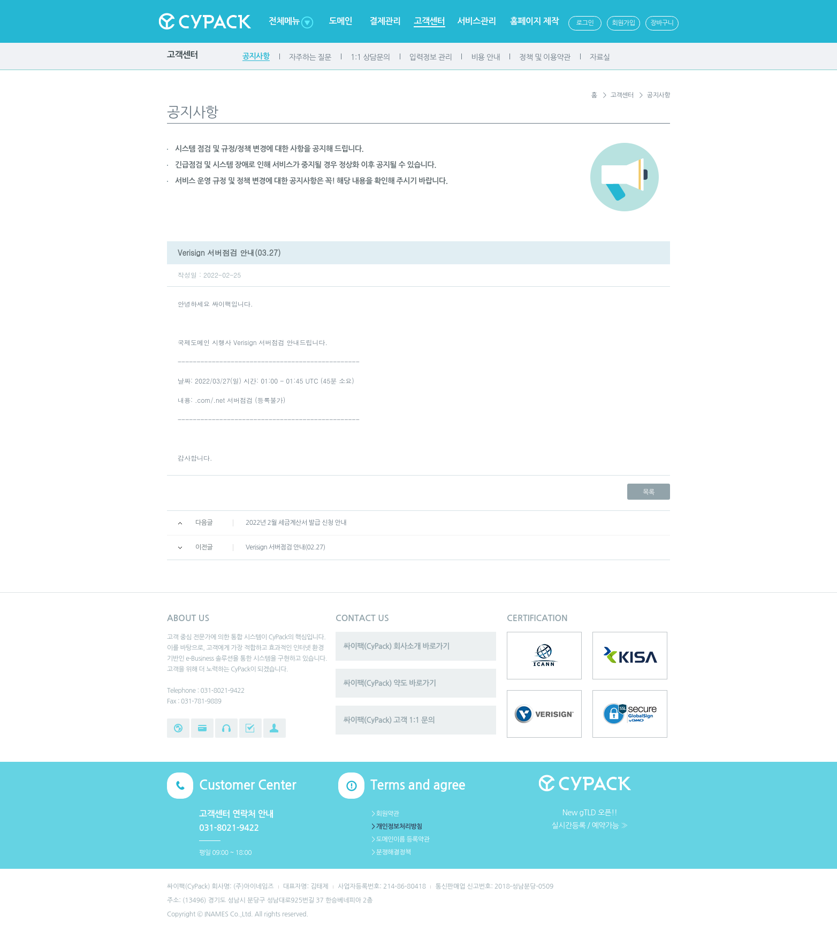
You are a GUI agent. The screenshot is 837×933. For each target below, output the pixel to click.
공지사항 (256, 56)
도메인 (341, 21)
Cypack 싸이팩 (204, 21)
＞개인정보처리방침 (396, 826)
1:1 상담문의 (370, 57)
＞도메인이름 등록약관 (400, 839)
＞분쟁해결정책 (390, 852)
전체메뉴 (284, 21)
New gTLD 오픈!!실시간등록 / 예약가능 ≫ (590, 819)
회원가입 (623, 23)
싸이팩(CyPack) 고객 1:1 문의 (389, 720)
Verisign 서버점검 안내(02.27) (285, 547)
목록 (649, 492)
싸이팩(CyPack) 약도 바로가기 (390, 683)
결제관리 (384, 21)
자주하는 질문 (310, 57)
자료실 (600, 57)
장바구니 (661, 23)
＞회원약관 (384, 813)
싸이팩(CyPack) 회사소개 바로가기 (397, 646)
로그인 (584, 23)
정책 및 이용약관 (544, 57)
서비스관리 (476, 21)
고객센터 (429, 21)
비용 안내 (485, 57)
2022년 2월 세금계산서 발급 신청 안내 (296, 522)
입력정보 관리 (430, 57)
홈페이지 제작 (534, 21)
